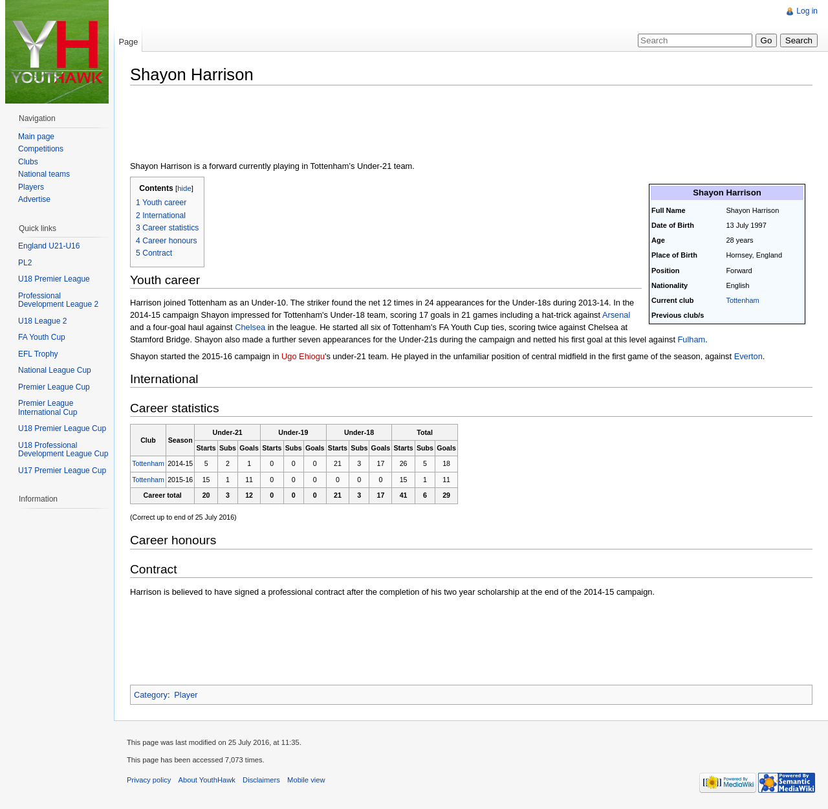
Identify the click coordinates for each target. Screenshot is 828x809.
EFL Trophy (38, 354)
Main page (36, 136)
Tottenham (742, 300)
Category (151, 695)
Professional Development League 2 (58, 300)
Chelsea (250, 327)
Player (185, 695)
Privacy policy (149, 780)
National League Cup (54, 370)
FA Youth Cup (41, 337)
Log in (807, 11)
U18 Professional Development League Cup (63, 450)
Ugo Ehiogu (303, 356)
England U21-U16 (49, 245)
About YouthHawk (207, 780)
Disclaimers (261, 780)
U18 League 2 (42, 321)
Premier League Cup (54, 387)
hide (184, 188)
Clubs (28, 161)
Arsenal (616, 315)
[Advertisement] (365, 124)
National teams (44, 174)
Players (31, 187)
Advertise (34, 199)
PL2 (25, 262)
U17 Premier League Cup (62, 470)
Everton (748, 356)
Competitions (40, 148)
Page (128, 42)
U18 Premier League (54, 278)
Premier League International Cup (47, 408)
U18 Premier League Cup (62, 428)
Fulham (692, 339)
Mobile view (306, 780)
